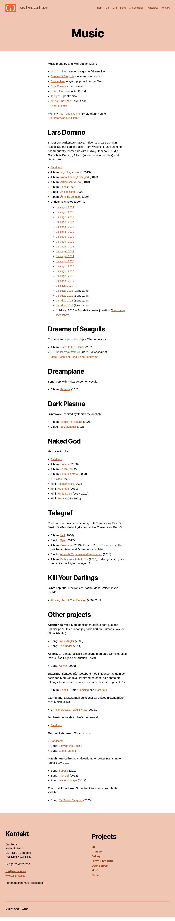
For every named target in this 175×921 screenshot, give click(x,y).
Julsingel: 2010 (65, 240)
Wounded (63, 492)
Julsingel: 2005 (65, 216)
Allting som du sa (71, 186)
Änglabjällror (68, 195)
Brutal (61, 502)
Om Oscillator (136, 9)
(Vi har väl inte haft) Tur (75, 563)
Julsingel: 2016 (65, 270)
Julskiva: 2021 (65, 294)
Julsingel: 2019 (65, 284)
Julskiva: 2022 (65, 299)
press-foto (102, 693)
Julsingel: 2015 (65, 265)
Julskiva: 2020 (65, 289)
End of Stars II (68, 754)
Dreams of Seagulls (63, 80)
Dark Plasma (59, 90)
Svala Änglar (67, 645)
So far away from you (69, 356)
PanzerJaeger (68, 430)
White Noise (65, 497)
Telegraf (56, 100)
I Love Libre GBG (103, 865)
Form (123, 9)
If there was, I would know (72, 713)
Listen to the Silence (73, 351)
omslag (85, 693)
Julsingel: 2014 (65, 260)
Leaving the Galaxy (71, 749)
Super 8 (64, 774)
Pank (63, 190)
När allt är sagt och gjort (75, 181)
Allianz (63, 669)
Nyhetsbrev (152, 9)
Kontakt (166, 9)
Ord (108, 9)
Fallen (64, 473)
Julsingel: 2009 (65, 235)
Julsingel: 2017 (65, 275)
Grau (59, 482)
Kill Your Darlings (61, 105)
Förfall (64, 693)
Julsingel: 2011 (65, 245)
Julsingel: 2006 (65, 221)
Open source (100, 869)
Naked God (58, 95)
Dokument (66, 549)
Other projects (60, 109)
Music (96, 874)
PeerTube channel (70, 117)
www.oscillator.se (16, 879)
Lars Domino (59, 75)
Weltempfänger (68, 784)
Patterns (65, 393)
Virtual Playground (72, 425)
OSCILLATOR (21, 913)
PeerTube (62, 318)
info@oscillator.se (16, 875)
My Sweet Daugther (71, 804)
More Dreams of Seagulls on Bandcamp (76, 360)
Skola (95, 879)
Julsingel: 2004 (65, 211)
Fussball (64, 779)
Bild (115, 9)
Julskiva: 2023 (65, 304)
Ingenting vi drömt (71, 176)
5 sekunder (66, 650)
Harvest (65, 468)
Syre (63, 544)
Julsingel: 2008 (65, 230)
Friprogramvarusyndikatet (64, 121)
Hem (99, 9)
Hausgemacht (66, 487)
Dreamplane (58, 85)
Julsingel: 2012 (65, 250)
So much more (69, 478)
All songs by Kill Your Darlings (70, 604)
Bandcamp (57, 171)
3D (93, 851)
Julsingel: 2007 (65, 226)
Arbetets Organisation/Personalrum (82, 558)
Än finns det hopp (71, 200)
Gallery (96, 860)
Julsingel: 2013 (65, 255)
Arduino (97, 855)
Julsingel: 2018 (65, 280)
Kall (62, 539)
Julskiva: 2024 (65, 309)
